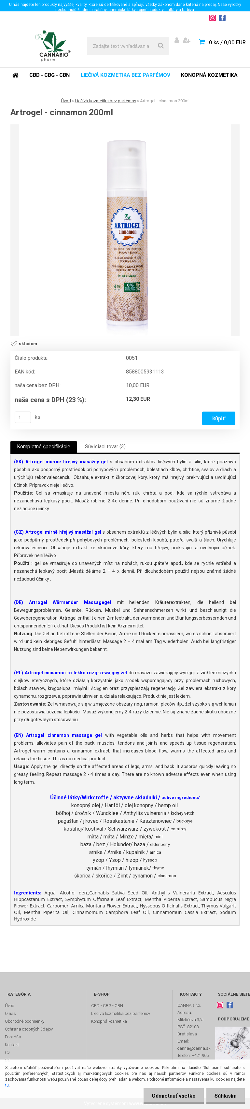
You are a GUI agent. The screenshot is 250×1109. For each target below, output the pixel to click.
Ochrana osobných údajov (29, 1029)
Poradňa (13, 1036)
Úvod (66, 100)
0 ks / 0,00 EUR (227, 42)
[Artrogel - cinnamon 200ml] (125, 230)
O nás (10, 1013)
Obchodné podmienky (24, 1021)
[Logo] (52, 46)
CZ (7, 1052)
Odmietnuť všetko (174, 1096)
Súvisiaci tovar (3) (105, 446)
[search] (161, 46)
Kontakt (12, 1044)
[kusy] (23, 417)
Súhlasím (226, 1096)
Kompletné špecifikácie (43, 446)
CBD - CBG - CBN (49, 75)
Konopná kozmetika (209, 75)
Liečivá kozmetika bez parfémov (125, 75)
